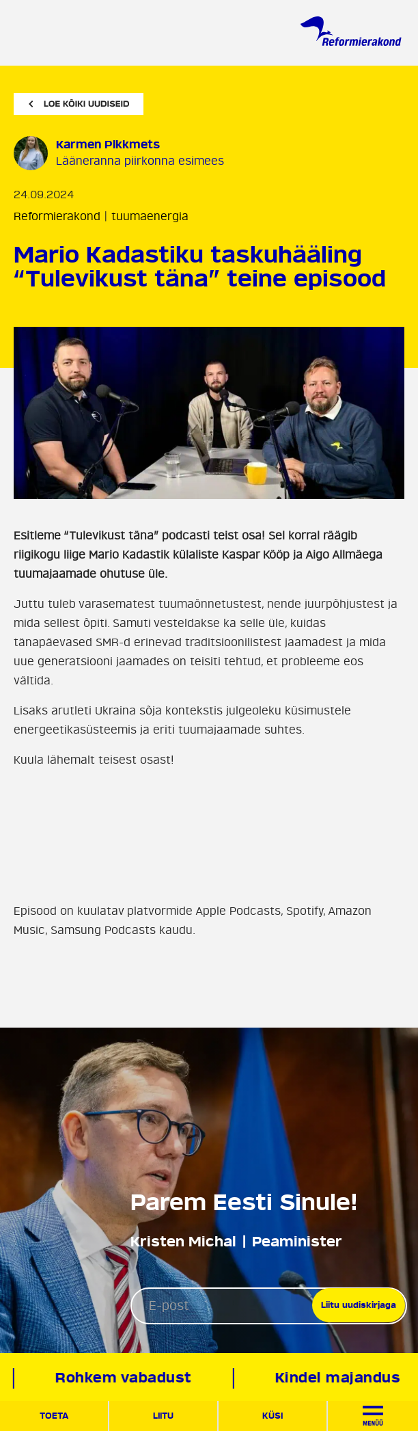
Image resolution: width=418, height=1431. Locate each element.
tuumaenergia (150, 217)
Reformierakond (57, 217)
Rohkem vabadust (125, 1378)
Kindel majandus (339, 1378)
